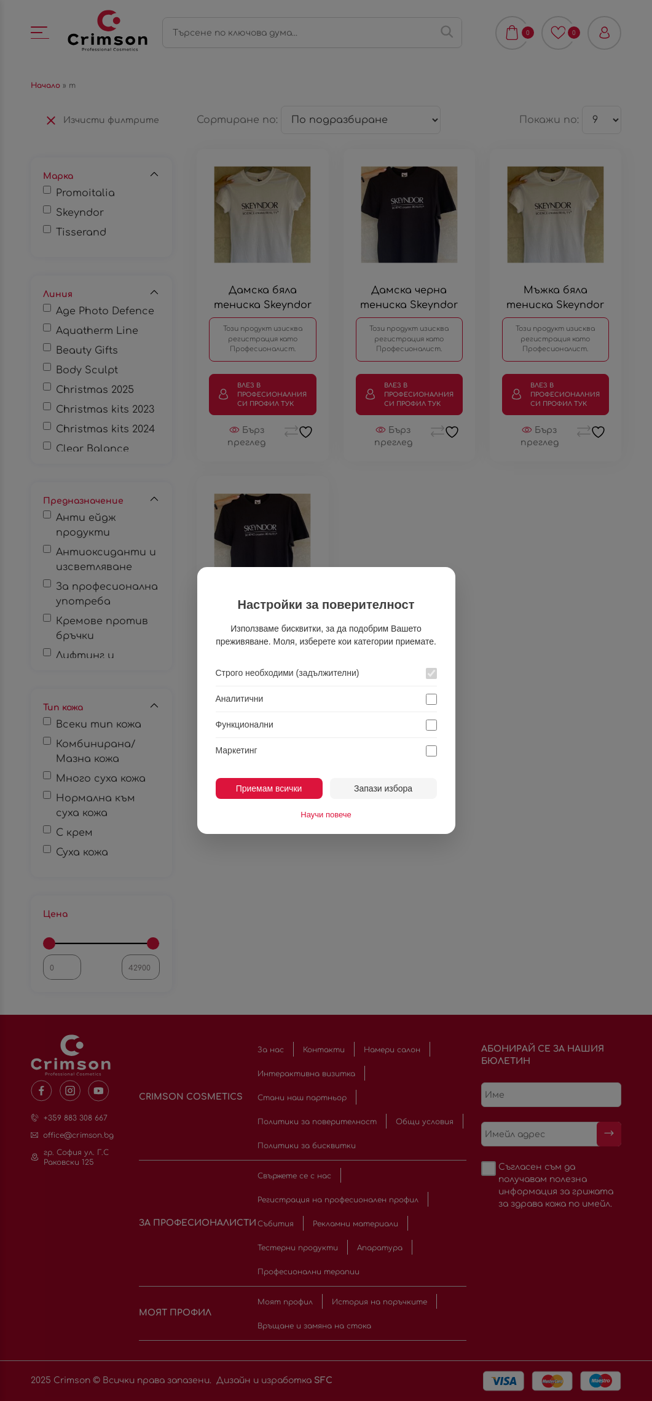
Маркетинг (236, 750)
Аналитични (240, 699)
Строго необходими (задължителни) (287, 673)
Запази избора (383, 788)
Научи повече (325, 814)
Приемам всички (269, 788)
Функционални (244, 724)
